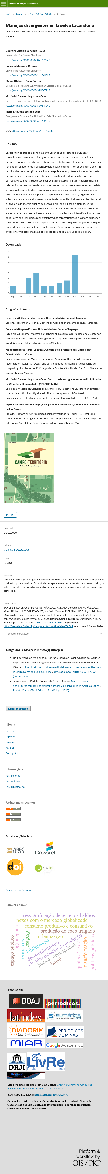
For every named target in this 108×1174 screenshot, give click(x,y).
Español (10, 736)
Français (10, 742)
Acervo (19, 14)
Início (8, 14)
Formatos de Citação (17, 633)
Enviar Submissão (18, 708)
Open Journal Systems (18, 890)
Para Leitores (13, 775)
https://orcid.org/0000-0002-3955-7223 (28, 90)
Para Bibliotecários (16, 786)
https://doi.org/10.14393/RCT (52, 1094)
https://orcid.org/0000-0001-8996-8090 (28, 105)
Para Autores (13, 781)
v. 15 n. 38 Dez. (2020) (40, 14)
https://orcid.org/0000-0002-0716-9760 (28, 60)
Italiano (10, 747)
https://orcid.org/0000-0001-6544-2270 (28, 120)
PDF (11, 514)
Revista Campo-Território (23, 3)
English (10, 730)
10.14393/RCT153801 (49, 622)
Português (12, 753)
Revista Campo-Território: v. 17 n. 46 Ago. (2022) (41, 690)
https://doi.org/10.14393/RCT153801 (33, 130)
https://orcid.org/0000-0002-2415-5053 (28, 75)
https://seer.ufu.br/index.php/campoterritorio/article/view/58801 (38, 626)
